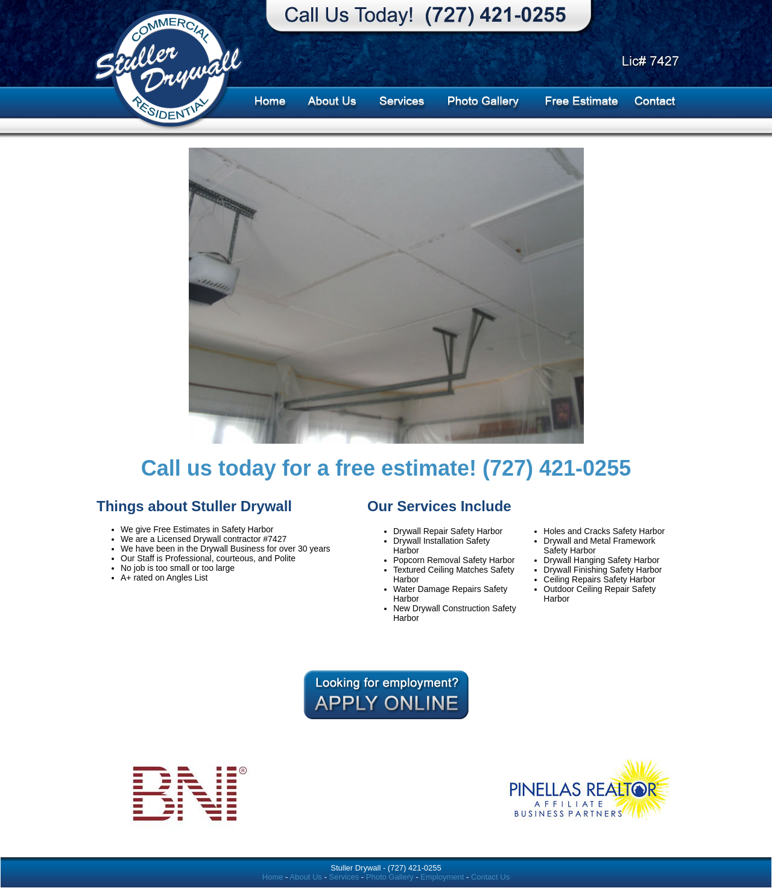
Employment (442, 876)
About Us (305, 876)
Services (344, 876)
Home (272, 876)
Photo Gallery (391, 876)
